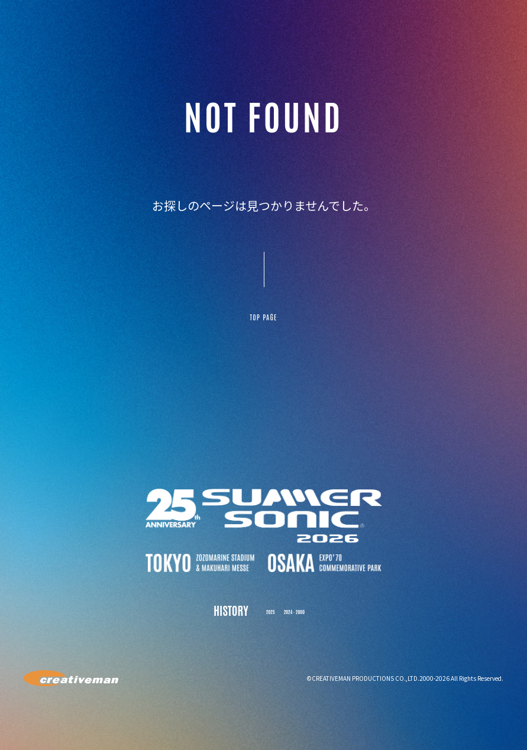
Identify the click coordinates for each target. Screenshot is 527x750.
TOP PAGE (263, 323)
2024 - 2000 (298, 622)
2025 (260, 622)
